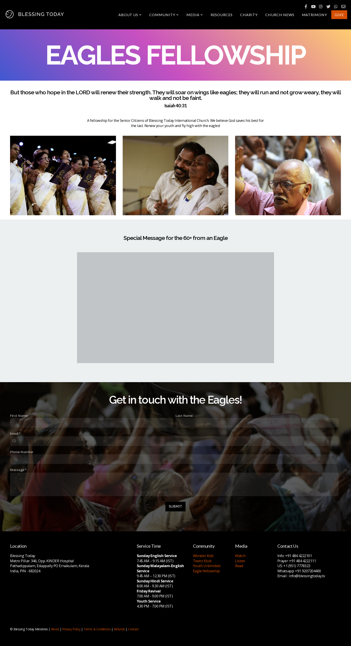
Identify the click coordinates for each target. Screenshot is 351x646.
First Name (19, 415)
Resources (222, 15)
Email (14, 433)
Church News (279, 15)
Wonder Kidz (203, 555)
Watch (240, 555)
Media (194, 15)
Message (17, 469)
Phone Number (22, 452)
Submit (175, 506)
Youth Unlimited (206, 565)
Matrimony (314, 15)
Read (239, 565)
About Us (130, 15)
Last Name (184, 415)
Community (164, 15)
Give (339, 15)
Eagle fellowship (206, 570)
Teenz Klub (202, 560)
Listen (240, 560)
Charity (249, 15)
